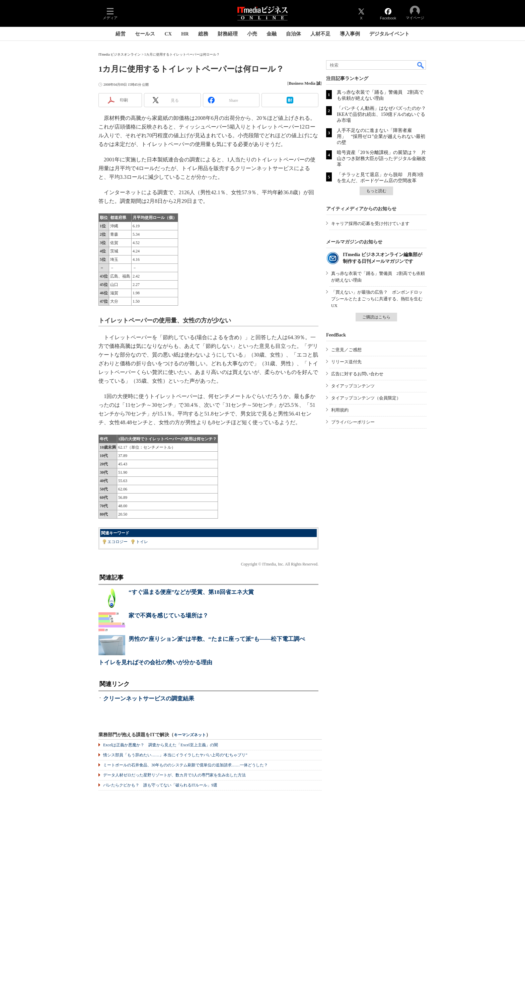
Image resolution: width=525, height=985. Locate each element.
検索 (421, 65)
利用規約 (340, 409)
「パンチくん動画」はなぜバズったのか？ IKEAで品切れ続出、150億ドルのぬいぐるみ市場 (384, 114)
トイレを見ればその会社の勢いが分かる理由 (155, 662)
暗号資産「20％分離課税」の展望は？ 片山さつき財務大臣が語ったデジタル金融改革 (381, 158)
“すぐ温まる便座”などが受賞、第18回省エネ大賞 (191, 592)
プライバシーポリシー (353, 422)
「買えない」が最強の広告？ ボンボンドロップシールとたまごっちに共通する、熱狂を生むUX (377, 299)
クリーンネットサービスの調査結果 (148, 698)
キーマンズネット (190, 735)
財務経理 (228, 33)
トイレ (142, 541)
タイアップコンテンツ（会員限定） (366, 397)
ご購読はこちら (376, 317)
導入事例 (350, 33)
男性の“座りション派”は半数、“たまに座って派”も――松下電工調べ (217, 639)
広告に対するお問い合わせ (357, 373)
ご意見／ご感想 (346, 349)
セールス (145, 33)
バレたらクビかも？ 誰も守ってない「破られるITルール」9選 (160, 785)
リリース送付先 (346, 361)
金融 (272, 33)
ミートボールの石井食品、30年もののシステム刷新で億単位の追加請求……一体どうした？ (185, 765)
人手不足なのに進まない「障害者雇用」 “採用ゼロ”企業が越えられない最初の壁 (381, 136)
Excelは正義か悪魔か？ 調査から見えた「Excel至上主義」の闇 (160, 745)
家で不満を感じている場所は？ (168, 615)
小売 (252, 33)
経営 (121, 33)
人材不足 (320, 33)
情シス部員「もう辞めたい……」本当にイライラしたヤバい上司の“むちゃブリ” (175, 755)
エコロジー (117, 541)
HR (185, 33)
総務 (203, 33)
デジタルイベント (389, 33)
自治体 (293, 33)
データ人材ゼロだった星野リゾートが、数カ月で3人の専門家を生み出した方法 (174, 775)
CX (168, 33)
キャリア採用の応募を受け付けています (370, 223)
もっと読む (376, 190)
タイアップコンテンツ (353, 385)
